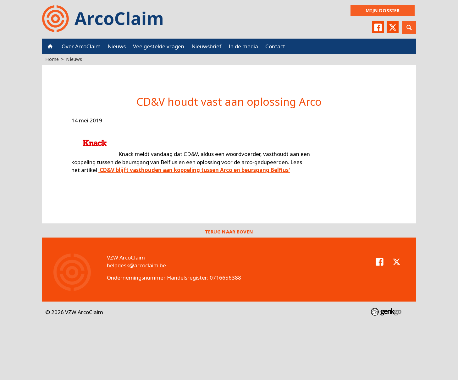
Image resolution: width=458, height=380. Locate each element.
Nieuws (117, 46)
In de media (243, 46)
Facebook (378, 27)
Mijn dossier (383, 10)
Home (50, 46)
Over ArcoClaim (81, 46)
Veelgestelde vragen (158, 46)
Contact (275, 46)
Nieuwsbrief (206, 46)
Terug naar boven (229, 231)
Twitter (393, 27)
